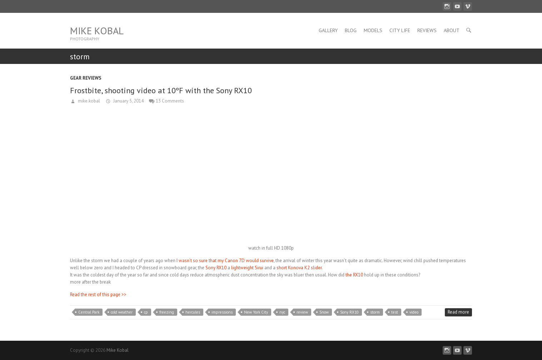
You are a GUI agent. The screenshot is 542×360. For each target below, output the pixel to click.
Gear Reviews (85, 78)
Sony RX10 (215, 268)
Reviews (427, 30)
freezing (166, 312)
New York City (256, 312)
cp (146, 312)
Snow (324, 312)
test (394, 312)
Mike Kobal (97, 30)
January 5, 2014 (128, 101)
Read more (458, 312)
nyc (282, 312)
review (302, 312)
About (451, 30)
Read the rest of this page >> (98, 294)
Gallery (328, 30)
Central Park (88, 312)
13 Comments (170, 101)
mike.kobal (88, 101)
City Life (399, 30)
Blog (351, 30)
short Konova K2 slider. (300, 268)
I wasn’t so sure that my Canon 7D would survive (225, 261)
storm (375, 312)
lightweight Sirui (247, 268)
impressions (222, 312)
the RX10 (354, 275)
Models (373, 30)
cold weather (122, 312)
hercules (192, 312)
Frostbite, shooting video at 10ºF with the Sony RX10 (161, 90)
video (413, 312)
